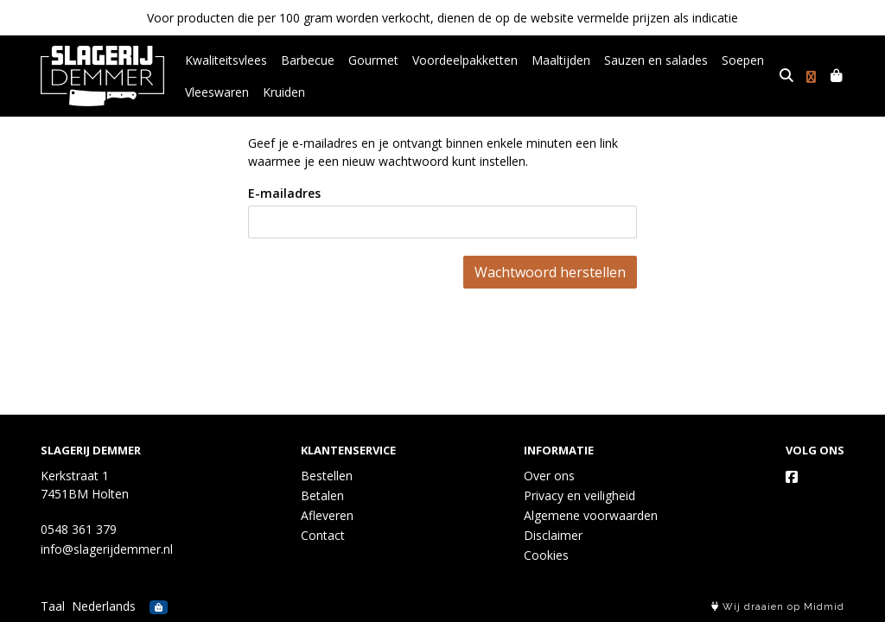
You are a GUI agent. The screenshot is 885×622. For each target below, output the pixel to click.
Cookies (546, 555)
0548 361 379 (79, 529)
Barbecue (307, 60)
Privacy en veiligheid (579, 495)
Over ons (549, 475)
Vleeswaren (217, 92)
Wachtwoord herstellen (550, 272)
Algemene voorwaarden (591, 515)
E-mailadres (284, 193)
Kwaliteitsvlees (226, 60)
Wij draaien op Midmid (777, 606)
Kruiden (284, 92)
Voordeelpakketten (465, 60)
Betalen (322, 495)
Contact (323, 535)
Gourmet (373, 60)
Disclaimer (553, 535)
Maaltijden (561, 60)
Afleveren (327, 515)
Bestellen (327, 475)
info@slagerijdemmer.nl (107, 549)
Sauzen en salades (656, 60)
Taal (53, 606)
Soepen (743, 60)
